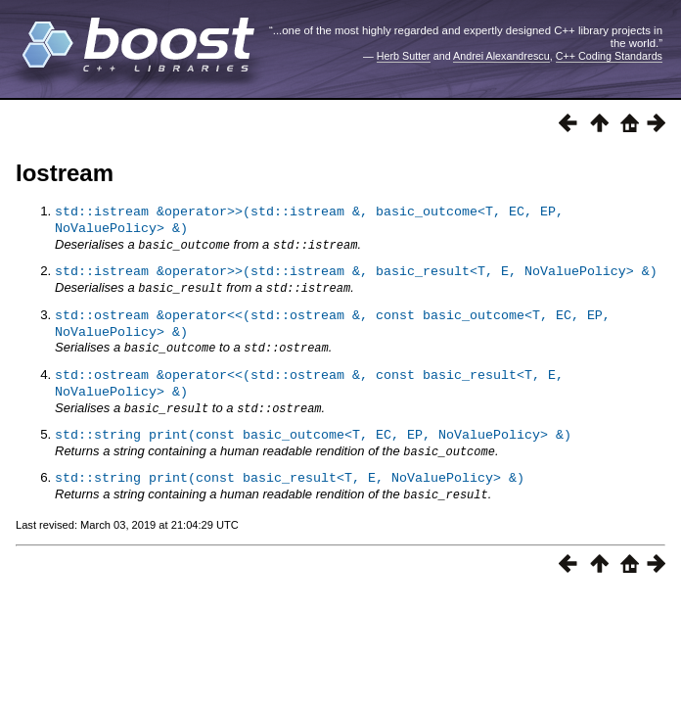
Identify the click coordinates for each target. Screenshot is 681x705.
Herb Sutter (404, 56)
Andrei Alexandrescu (501, 56)
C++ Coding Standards (609, 56)
